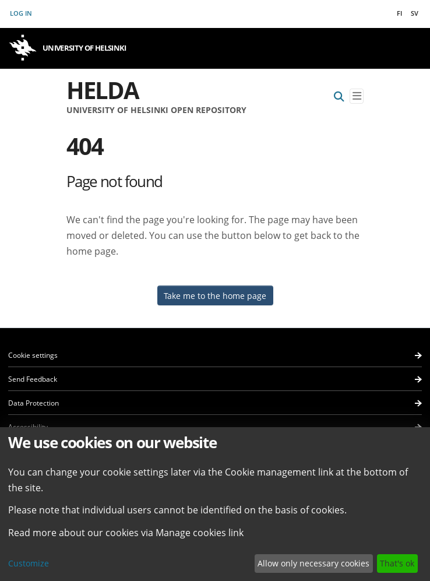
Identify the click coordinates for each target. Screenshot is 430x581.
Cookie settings (33, 355)
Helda (102, 90)
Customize (28, 563)
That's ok (397, 563)
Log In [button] (21, 13)
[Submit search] (339, 96)
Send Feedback (32, 379)
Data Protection (33, 403)
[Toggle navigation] (357, 96)
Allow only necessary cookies (313, 563)
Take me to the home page (215, 295)
